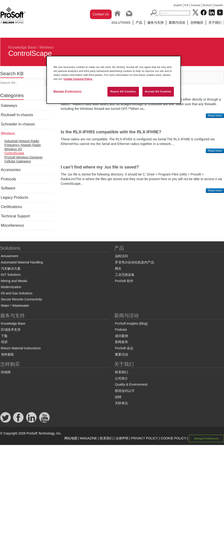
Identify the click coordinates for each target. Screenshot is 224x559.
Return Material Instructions (21, 348)
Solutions (121, 22)
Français (195, 5)
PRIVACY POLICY (144, 438)
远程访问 (121, 256)
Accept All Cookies (158, 91)
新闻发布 (121, 342)
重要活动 (121, 354)
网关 (118, 268)
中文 (186, 5)
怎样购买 (196, 22)
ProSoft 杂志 (124, 348)
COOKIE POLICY (173, 438)
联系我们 (121, 372)
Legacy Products (14, 197)
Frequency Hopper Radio (22, 145)
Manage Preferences (206, 438)
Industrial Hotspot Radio (21, 141)
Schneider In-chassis (18, 124)
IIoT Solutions (11, 274)
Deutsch (207, 5)
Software (8, 188)
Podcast (121, 329)
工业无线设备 (124, 274)
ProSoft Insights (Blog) (131, 323)
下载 (4, 336)
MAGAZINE (88, 438)
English (178, 5)
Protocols (8, 179)
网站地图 (70, 438)
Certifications (11, 207)
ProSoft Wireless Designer (23, 157)
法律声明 (121, 438)
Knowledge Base (22, 47)
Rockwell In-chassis (17, 115)
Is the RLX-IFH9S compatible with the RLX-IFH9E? (111, 132)
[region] (113, 80)
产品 (139, 22)
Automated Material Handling (22, 262)
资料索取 (7, 354)
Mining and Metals (14, 281)
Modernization (11, 287)
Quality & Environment (131, 384)
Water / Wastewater (15, 305)
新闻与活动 (177, 22)
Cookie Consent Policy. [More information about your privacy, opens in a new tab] (78, 78)
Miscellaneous (12, 225)
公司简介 (121, 378)
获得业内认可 (124, 391)
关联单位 (121, 403)
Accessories (11, 170)
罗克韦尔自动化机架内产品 (134, 262)
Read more (215, 115)
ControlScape (14, 153)
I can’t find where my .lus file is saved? (100, 167)
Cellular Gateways (17, 161)
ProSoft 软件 (124, 281)
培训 (4, 342)
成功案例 (121, 336)
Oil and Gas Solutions (16, 293)
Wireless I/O (13, 149)
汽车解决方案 (11, 268)
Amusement (9, 256)
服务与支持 (155, 22)
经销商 (6, 372)
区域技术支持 (11, 329)
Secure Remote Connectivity (21, 299)
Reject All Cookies (123, 91)
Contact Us (101, 14)
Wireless (46, 47)
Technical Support (15, 216)
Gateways (9, 106)
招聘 (118, 397)
